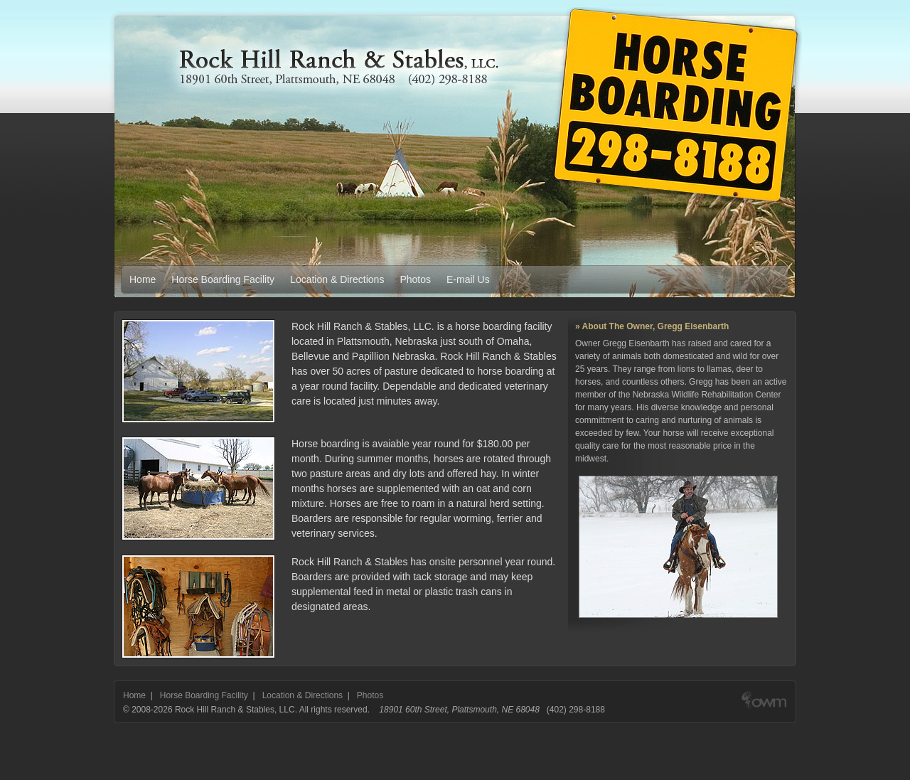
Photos (415, 279)
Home (142, 279)
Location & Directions (337, 279)
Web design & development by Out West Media (764, 709)
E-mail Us (468, 279)
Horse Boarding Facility (222, 279)
